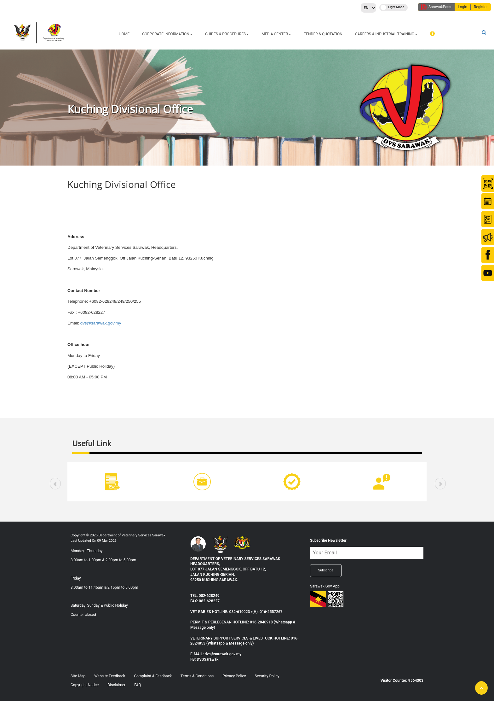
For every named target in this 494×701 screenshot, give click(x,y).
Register (481, 7)
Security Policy (267, 676)
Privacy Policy (234, 676)
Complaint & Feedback (153, 676)
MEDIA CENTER (276, 34)
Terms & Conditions (197, 676)
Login (462, 7)
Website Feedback (109, 676)
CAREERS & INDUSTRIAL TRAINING (386, 34)
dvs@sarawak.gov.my (100, 323)
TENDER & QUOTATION (323, 34)
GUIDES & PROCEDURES (227, 34)
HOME (124, 34)
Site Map (78, 676)
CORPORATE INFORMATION (167, 34)
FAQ (137, 685)
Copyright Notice (85, 685)
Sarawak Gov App (325, 586)
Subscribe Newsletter (328, 540)
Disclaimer (116, 685)
